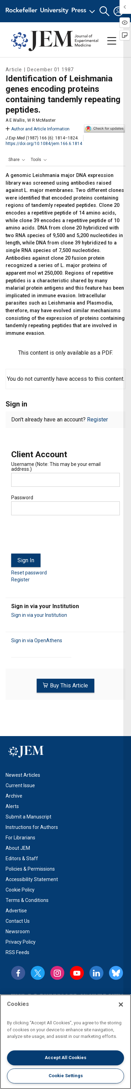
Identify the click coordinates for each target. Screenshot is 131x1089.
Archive (14, 796)
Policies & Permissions (30, 869)
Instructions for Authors (32, 827)
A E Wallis (15, 120)
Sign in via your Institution (39, 615)
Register (97, 419)
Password (22, 497)
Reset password (29, 572)
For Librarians (20, 837)
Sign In (25, 560)
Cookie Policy (20, 890)
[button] (104, 11)
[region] (65, 1041)
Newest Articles (23, 775)
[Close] (121, 1004)
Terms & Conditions (27, 900)
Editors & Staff (22, 858)
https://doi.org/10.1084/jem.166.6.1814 (44, 143)
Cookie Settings (66, 1075)
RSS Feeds (17, 952)
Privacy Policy (21, 942)
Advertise (16, 910)
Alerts (12, 806)
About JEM (18, 848)
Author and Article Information (38, 129)
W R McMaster (41, 120)
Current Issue (20, 785)
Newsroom (18, 931)
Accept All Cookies (65, 1057)
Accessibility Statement (32, 879)
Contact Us (18, 921)
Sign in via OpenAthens (36, 640)
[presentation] (64, 537)
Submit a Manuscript (28, 817)
